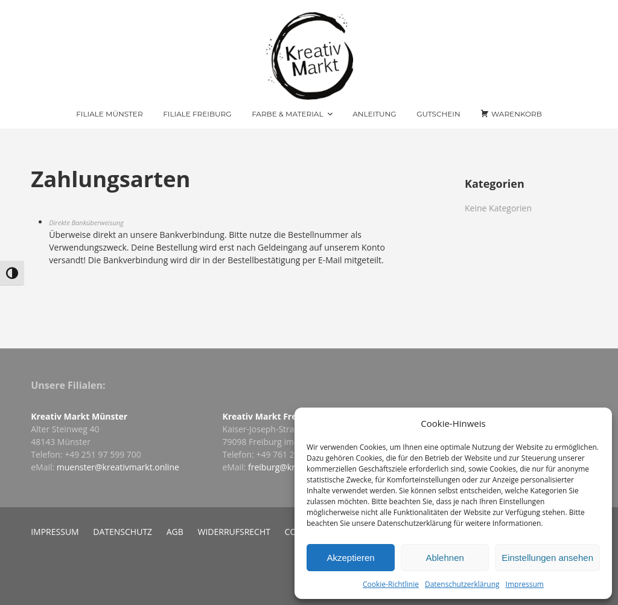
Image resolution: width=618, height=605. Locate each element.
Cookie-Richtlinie (391, 584)
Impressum (525, 584)
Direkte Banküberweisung (86, 222)
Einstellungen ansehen (547, 557)
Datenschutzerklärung (462, 584)
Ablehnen (444, 557)
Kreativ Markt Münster (79, 416)
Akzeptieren (350, 557)
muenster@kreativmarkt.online (118, 467)
